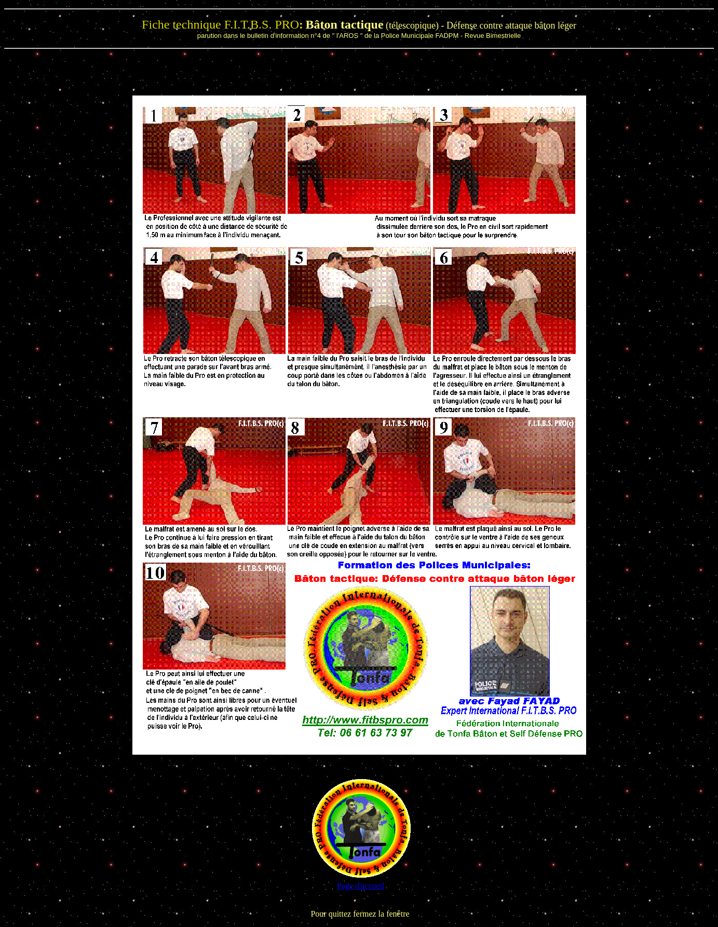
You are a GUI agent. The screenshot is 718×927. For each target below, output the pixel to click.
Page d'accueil (360, 885)
